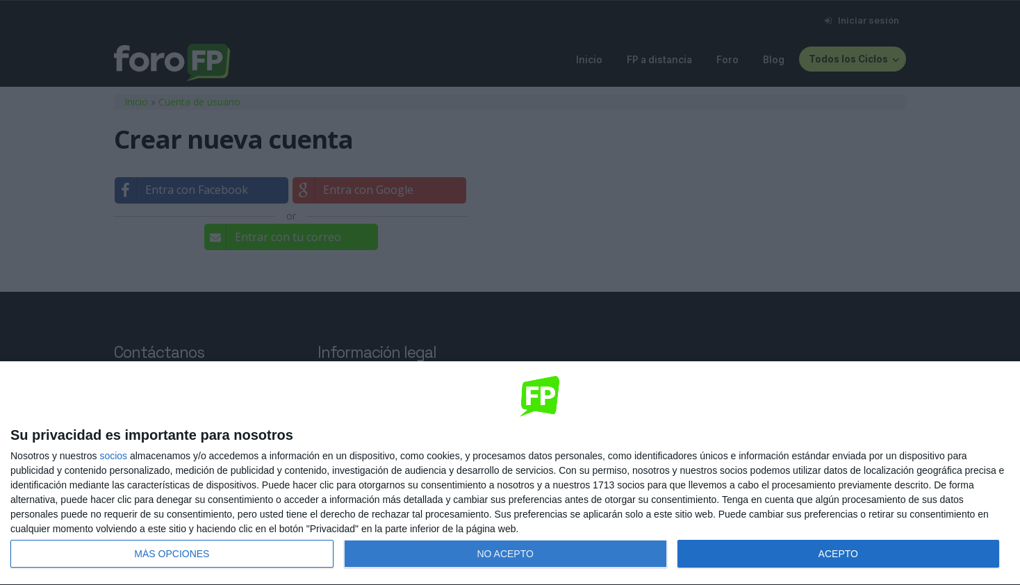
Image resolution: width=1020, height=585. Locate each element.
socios (113, 456)
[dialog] (510, 473)
